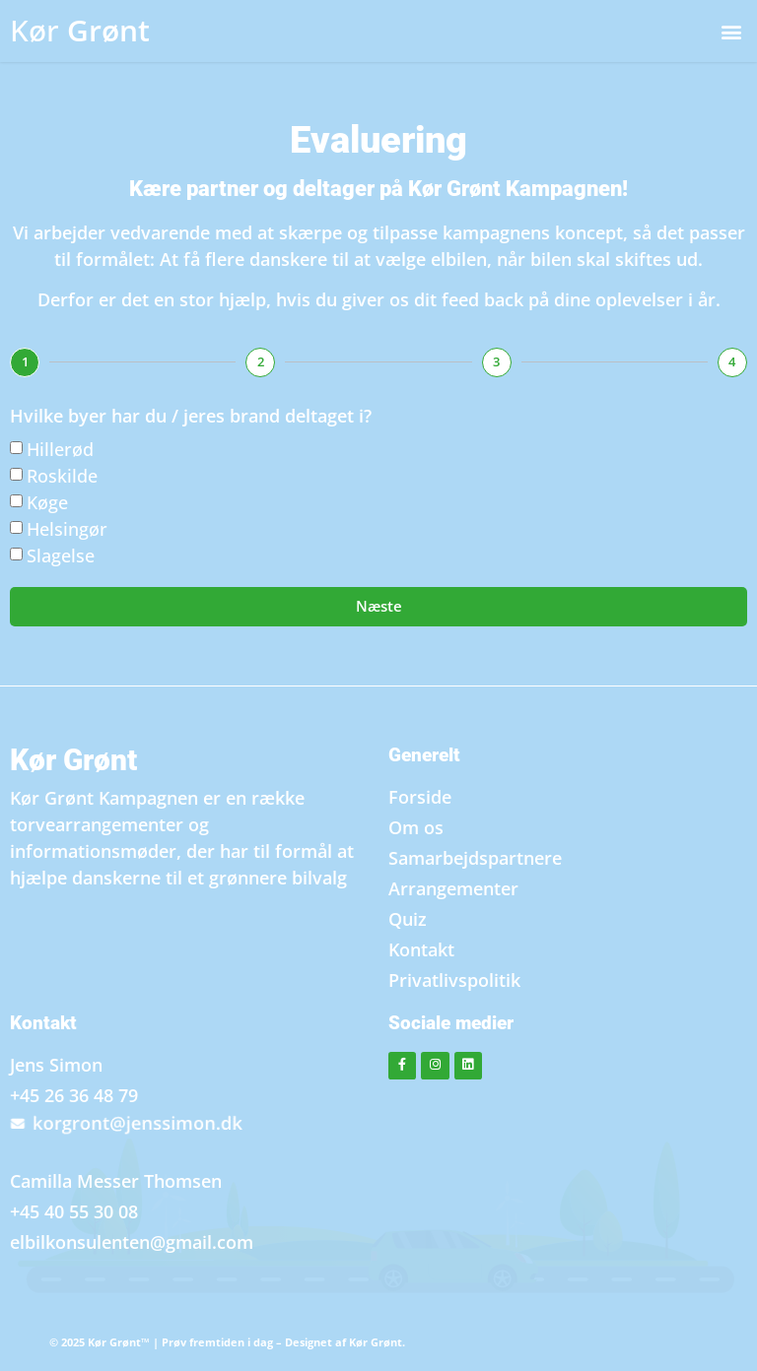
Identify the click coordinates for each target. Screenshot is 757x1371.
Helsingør (67, 529)
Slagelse (61, 555)
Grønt (80, 30)
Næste (379, 606)
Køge (47, 502)
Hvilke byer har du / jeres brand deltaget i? (191, 417)
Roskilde (62, 476)
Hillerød (60, 449)
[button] (731, 31)
